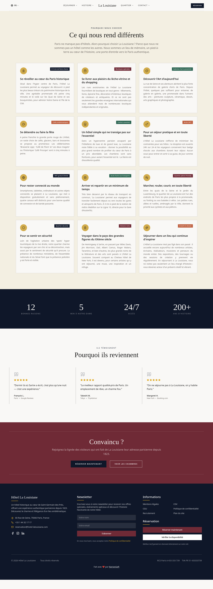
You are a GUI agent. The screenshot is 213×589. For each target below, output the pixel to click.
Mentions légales (151, 513)
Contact (144, 5)
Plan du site (178, 522)
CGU (145, 518)
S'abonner (106, 542)
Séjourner (70, 5)
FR (15, 5)
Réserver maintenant (88, 473)
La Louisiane (107, 5)
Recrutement (149, 522)
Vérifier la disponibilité (172, 546)
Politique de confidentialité (119, 550)
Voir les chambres (126, 473)
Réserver (196, 5)
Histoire (88, 5)
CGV (175, 513)
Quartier (127, 5)
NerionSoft (114, 576)
